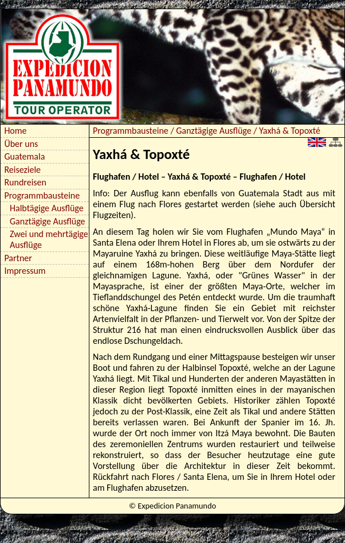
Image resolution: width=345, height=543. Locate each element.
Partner (18, 258)
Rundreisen (25, 182)
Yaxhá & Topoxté (289, 130)
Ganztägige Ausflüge (47, 221)
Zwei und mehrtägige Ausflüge (49, 239)
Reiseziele (22, 169)
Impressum (24, 270)
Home (15, 130)
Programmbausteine (42, 195)
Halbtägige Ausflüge (47, 208)
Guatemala (24, 156)
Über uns (21, 143)
